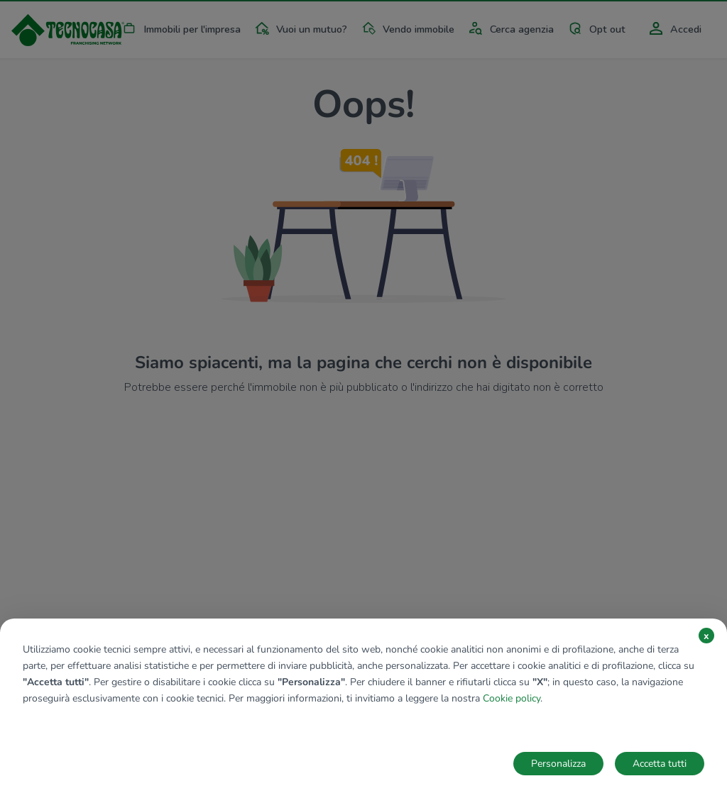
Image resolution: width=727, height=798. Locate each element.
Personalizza (558, 763)
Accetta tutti (660, 763)
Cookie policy (511, 698)
